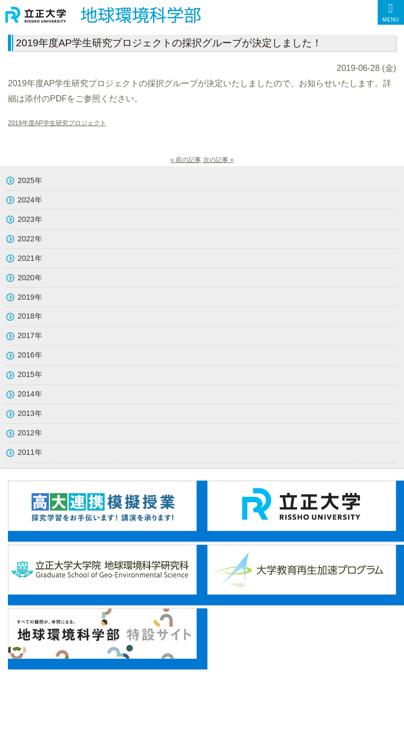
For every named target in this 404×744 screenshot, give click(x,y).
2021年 (30, 258)
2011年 (30, 452)
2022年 (30, 239)
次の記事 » (218, 160)
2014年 (30, 394)
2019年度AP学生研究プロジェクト (57, 123)
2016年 (30, 355)
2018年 (30, 316)
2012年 (30, 433)
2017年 (30, 335)
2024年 (30, 200)
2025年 (30, 180)
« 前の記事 (185, 160)
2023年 (30, 219)
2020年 (30, 277)
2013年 (30, 413)
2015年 (30, 374)
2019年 (30, 297)
